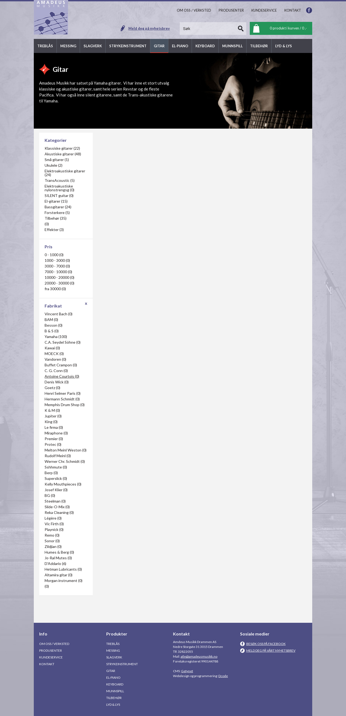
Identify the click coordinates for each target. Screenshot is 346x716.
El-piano (113, 677)
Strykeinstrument (122, 664)
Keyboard (114, 684)
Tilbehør (114, 698)
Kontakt (46, 664)
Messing (113, 650)
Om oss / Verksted (54, 644)
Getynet (187, 671)
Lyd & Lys (113, 704)
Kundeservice (51, 657)
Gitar (110, 671)
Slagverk (114, 657)
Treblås (112, 644)
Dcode (223, 676)
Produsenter (50, 650)
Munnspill (115, 691)
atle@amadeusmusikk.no (199, 656)
